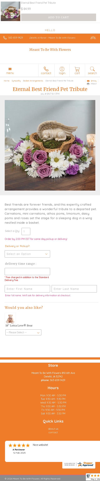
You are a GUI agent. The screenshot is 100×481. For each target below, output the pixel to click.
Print (92, 83)
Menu (10, 73)
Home (6, 80)
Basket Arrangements (33, 80)
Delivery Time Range (20, 263)
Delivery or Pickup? (17, 246)
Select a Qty (12, 231)
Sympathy (16, 80)
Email (92, 80)
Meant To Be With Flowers (50, 50)
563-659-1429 (15, 37)
